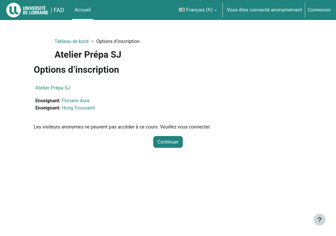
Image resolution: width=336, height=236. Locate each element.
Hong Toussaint (92, 108)
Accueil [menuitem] (83, 10)
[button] (198, 10)
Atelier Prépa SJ (65, 88)
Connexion (319, 10)
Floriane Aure (89, 101)
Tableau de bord (82, 42)
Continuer (168, 143)
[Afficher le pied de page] (320, 220)
